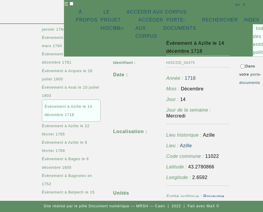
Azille (186, 145)
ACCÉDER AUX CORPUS (156, 11)
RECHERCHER (220, 19)
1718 (190, 78)
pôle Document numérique (104, 206)
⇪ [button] (118, 28)
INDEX (251, 19)
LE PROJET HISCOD (111, 19)
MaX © (212, 206)
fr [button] (244, 4)
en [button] (237, 4)
